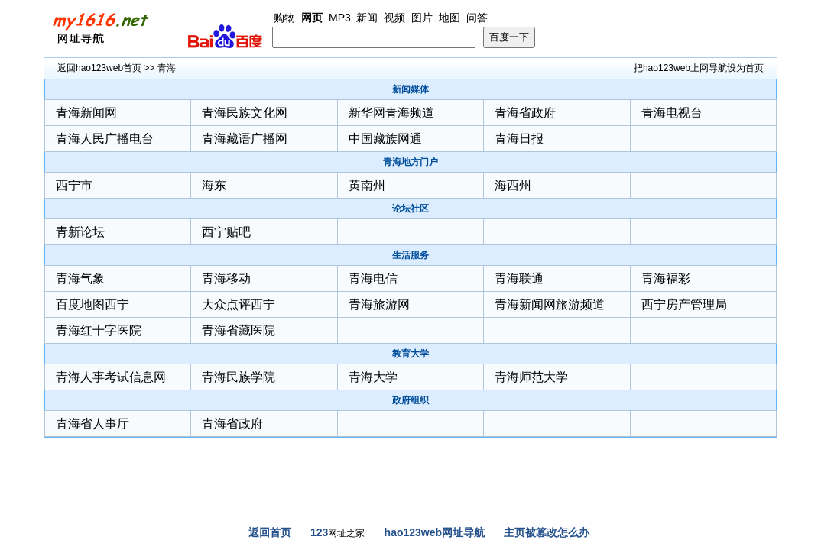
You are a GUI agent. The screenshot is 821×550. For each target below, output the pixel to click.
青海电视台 (672, 112)
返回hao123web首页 (99, 68)
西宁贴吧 (226, 231)
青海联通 (519, 278)
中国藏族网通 (385, 138)
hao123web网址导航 (435, 532)
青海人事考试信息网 (111, 376)
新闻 (367, 17)
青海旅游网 (379, 304)
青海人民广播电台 (105, 138)
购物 (284, 17)
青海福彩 (665, 278)
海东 (214, 185)
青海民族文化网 (244, 112)
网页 (312, 17)
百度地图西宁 (92, 304)
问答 (477, 17)
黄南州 (367, 185)
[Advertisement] (410, 487)
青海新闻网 (86, 112)
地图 (449, 17)
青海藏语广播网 (244, 138)
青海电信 (373, 278)
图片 (422, 17)
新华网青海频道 (391, 112)
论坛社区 (410, 208)
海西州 (513, 185)
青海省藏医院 (238, 330)
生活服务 (410, 255)
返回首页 (269, 532)
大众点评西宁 (238, 304)
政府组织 (410, 400)
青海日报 (519, 138)
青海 (166, 68)
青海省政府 (525, 112)
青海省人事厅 (92, 423)
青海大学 (373, 376)
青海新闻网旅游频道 (550, 304)
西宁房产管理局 (684, 304)
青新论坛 (80, 231)
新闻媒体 (410, 89)
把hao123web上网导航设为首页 (699, 68)
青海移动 (226, 278)
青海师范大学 (531, 376)
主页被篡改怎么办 (546, 532)
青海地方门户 (410, 162)
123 (319, 532)
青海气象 (80, 278)
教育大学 (410, 353)
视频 (394, 17)
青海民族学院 (238, 376)
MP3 (340, 17)
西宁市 (74, 185)
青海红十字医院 (98, 330)
